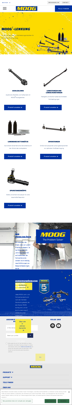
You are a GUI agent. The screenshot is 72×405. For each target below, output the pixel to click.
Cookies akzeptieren (50, 401)
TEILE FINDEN (8, 383)
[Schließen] (69, 392)
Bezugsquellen (54, 2)
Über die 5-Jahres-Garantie (22, 325)
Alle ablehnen (63, 401)
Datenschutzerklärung (26, 347)
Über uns (7, 388)
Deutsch (5, 2)
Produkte (8, 373)
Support (8, 378)
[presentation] (20, 357)
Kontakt (66, 2)
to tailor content (20, 341)
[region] (36, 397)
